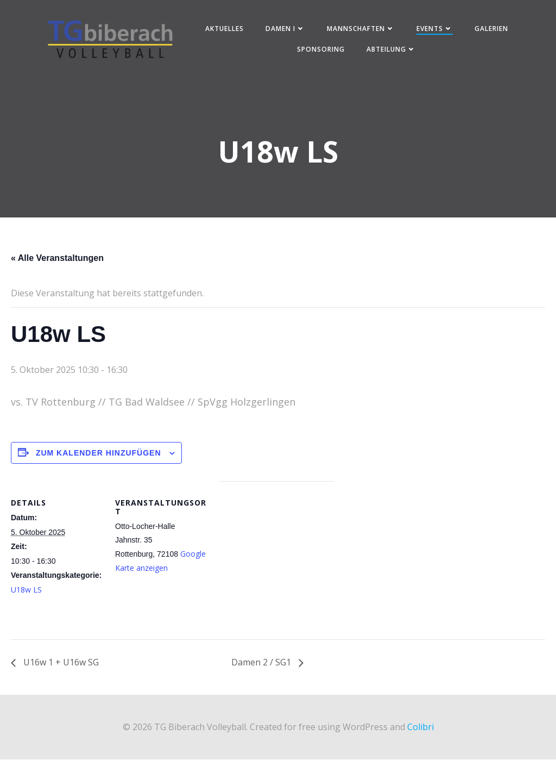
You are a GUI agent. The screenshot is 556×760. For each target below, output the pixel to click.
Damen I (285, 29)
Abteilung (391, 49)
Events (434, 29)
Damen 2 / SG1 (262, 664)
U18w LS (26, 590)
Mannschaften (361, 29)
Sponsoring (321, 49)
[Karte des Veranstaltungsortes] (276, 557)
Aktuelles (224, 29)
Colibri (420, 728)
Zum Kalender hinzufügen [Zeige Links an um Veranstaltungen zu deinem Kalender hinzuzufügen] (98, 454)
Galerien (491, 29)
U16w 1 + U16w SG (60, 664)
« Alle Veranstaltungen (57, 259)
